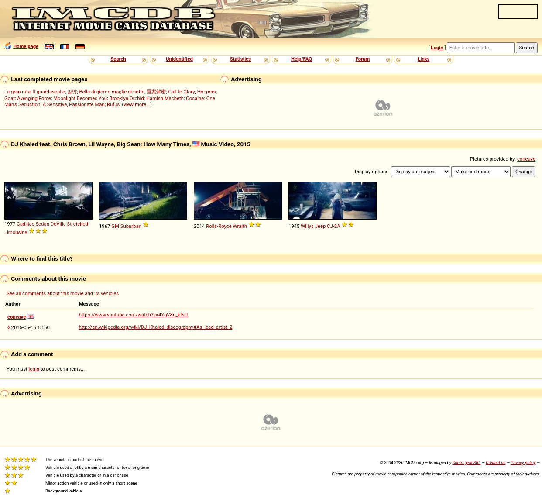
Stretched (77, 224)
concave (526, 159)
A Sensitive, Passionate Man (74, 104)
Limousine (15, 232)
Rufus (113, 104)
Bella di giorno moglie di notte (111, 92)
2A (337, 226)
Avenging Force (34, 98)
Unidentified (179, 59)
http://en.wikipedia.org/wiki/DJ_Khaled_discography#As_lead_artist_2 (156, 327)
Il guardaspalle (49, 92)
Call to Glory (181, 92)
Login (437, 48)
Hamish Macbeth (165, 98)
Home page (25, 46)
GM (115, 226)
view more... (136, 104)
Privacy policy (523, 462)
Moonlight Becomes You (80, 98)
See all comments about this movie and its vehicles (63, 293)
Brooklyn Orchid (126, 98)
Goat (9, 98)
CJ (330, 226)
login (34, 369)
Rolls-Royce (219, 226)
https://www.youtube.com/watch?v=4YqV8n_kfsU (133, 315)
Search (118, 59)
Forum (363, 59)
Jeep (320, 226)
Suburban (130, 226)
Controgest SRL (466, 462)
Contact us (495, 462)
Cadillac (25, 224)
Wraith (240, 226)
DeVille (58, 224)
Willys (307, 226)
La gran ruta (17, 92)
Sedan (42, 224)
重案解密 (156, 92)
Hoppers (206, 92)
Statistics (240, 59)
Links (423, 59)
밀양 (72, 92)
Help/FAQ (301, 59)
